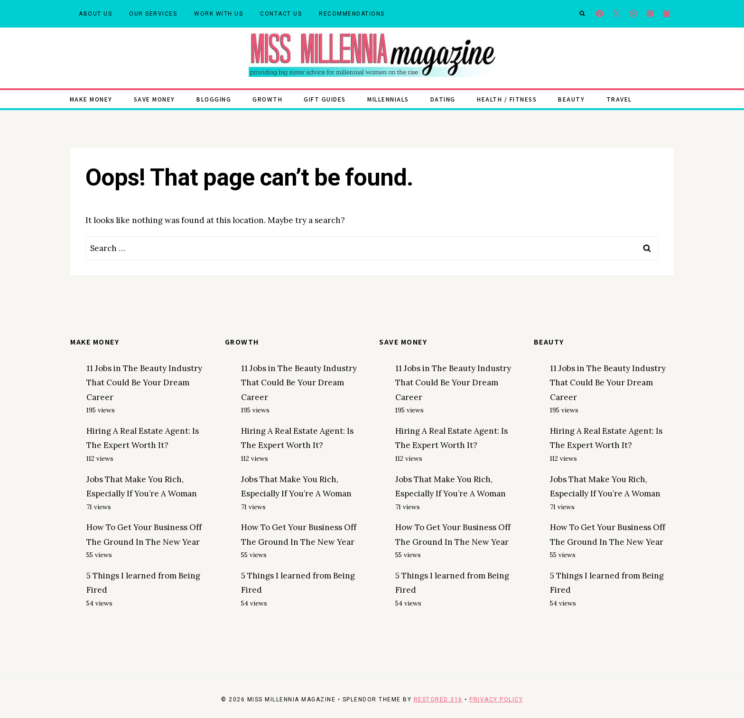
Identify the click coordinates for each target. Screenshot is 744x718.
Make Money (91, 99)
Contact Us (281, 13)
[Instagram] (633, 14)
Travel (619, 99)
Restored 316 (438, 699)
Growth (267, 99)
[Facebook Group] (666, 14)
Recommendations (352, 13)
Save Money (154, 99)
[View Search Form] (582, 13)
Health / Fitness (507, 99)
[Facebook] (600, 14)
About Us (95, 13)
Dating (443, 99)
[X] (616, 14)
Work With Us (218, 13)
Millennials (388, 99)
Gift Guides (325, 99)
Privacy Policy (496, 699)
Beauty (571, 99)
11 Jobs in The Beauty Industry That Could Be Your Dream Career (144, 382)
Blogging (213, 99)
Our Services (153, 13)
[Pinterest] (649, 14)
